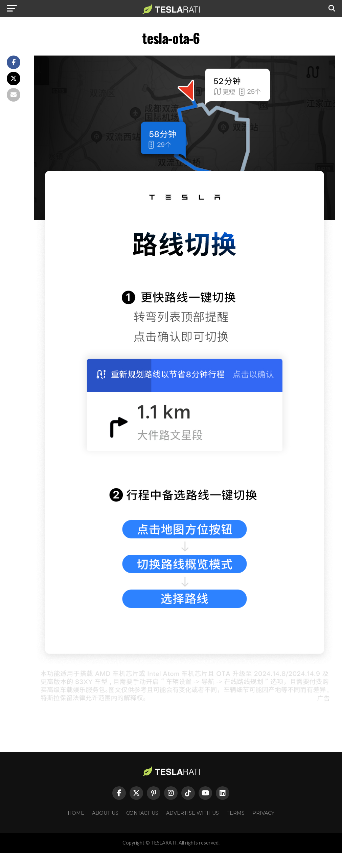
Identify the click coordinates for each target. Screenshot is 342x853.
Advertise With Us (192, 813)
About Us (105, 813)
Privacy (263, 813)
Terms (236, 813)
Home (76, 813)
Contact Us (142, 813)
